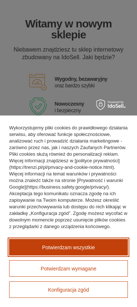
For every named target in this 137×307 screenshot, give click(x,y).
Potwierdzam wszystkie (68, 247)
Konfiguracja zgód (68, 290)
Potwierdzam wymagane (68, 269)
